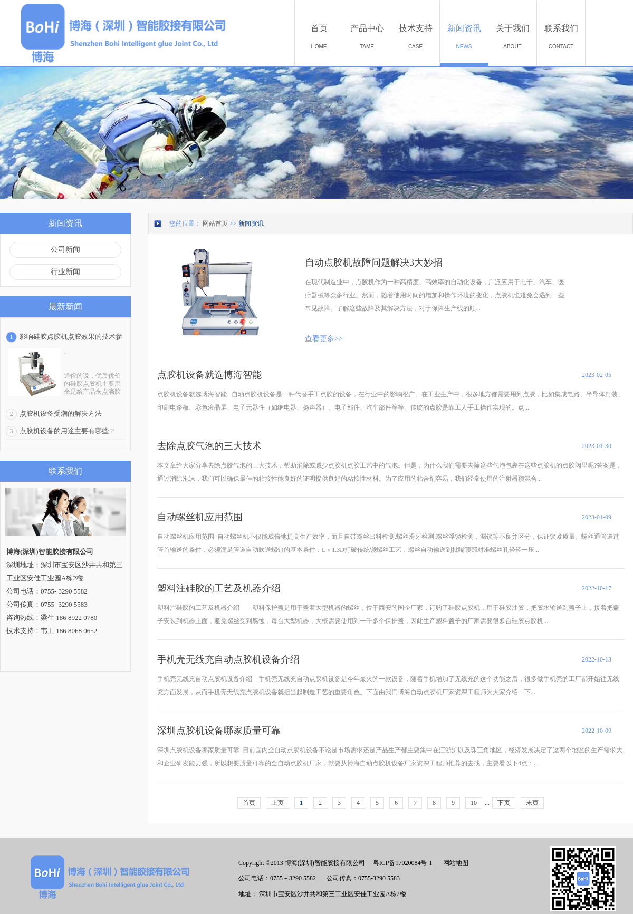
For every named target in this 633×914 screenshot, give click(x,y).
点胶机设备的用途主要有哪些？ (68, 431)
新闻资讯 (251, 223)
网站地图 (454, 863)
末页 (532, 802)
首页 (249, 802)
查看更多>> (324, 339)
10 (474, 802)
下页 (503, 802)
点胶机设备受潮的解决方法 (61, 413)
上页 (277, 802)
